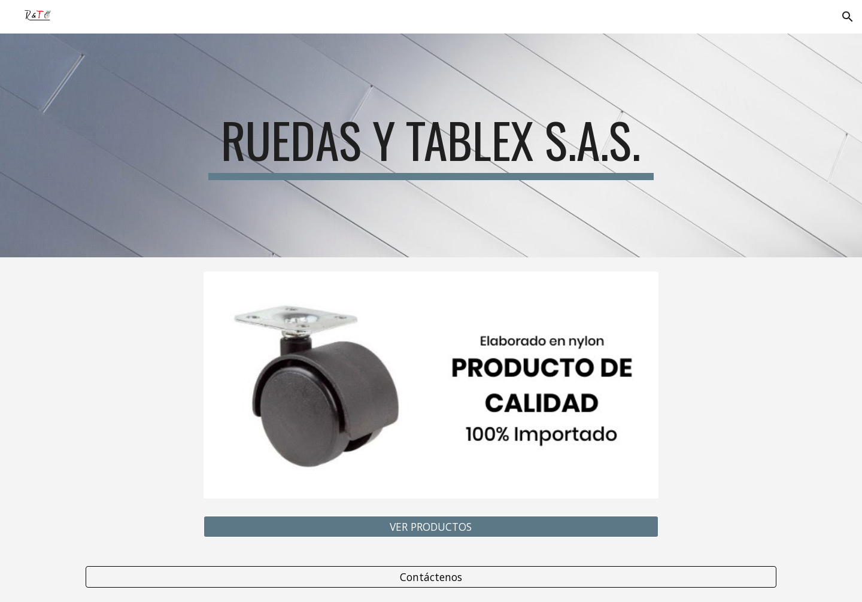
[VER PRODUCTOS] (431, 526)
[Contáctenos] (431, 577)
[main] (431, 145)
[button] (847, 16)
